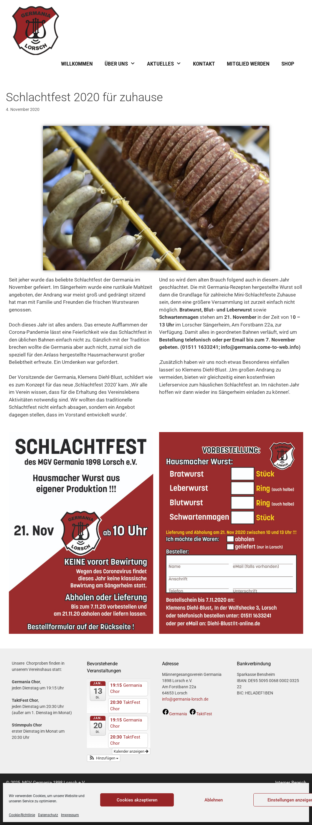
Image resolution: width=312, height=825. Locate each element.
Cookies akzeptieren (137, 800)
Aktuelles (167, 64)
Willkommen (77, 63)
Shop (287, 63)
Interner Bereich (290, 782)
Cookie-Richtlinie (22, 815)
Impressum (70, 815)
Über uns (123, 64)
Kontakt (204, 63)
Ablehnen (213, 800)
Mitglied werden (248, 63)
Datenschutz (48, 815)
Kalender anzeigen (131, 751)
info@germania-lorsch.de (185, 699)
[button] (103, 758)
